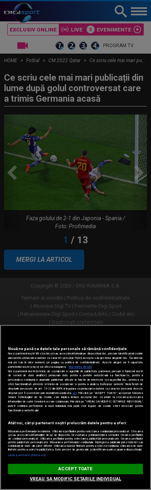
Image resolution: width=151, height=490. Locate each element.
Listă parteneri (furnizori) (27, 455)
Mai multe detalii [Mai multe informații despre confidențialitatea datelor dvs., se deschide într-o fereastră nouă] (80, 367)
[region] (75, 407)
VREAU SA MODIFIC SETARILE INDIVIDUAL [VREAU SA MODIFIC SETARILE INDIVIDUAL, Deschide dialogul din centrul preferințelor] (75, 479)
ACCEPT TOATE (75, 468)
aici (74, 393)
